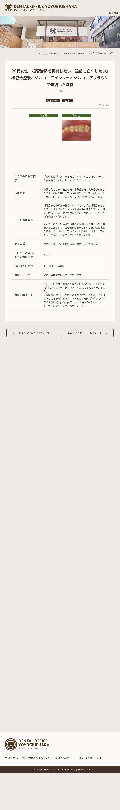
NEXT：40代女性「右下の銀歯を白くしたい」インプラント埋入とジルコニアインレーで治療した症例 (90, 332)
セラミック (52, 100)
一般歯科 (67, 100)
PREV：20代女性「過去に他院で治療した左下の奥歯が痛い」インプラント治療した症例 (38, 332)
